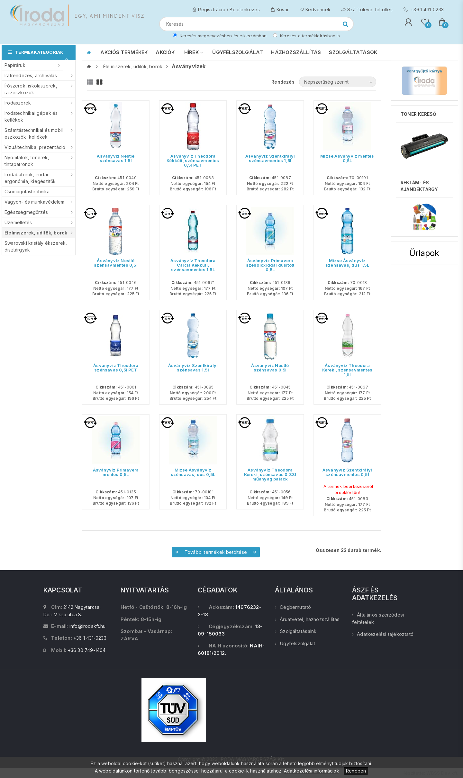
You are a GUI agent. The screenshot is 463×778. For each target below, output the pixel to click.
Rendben (356, 770)
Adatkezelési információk (311, 770)
